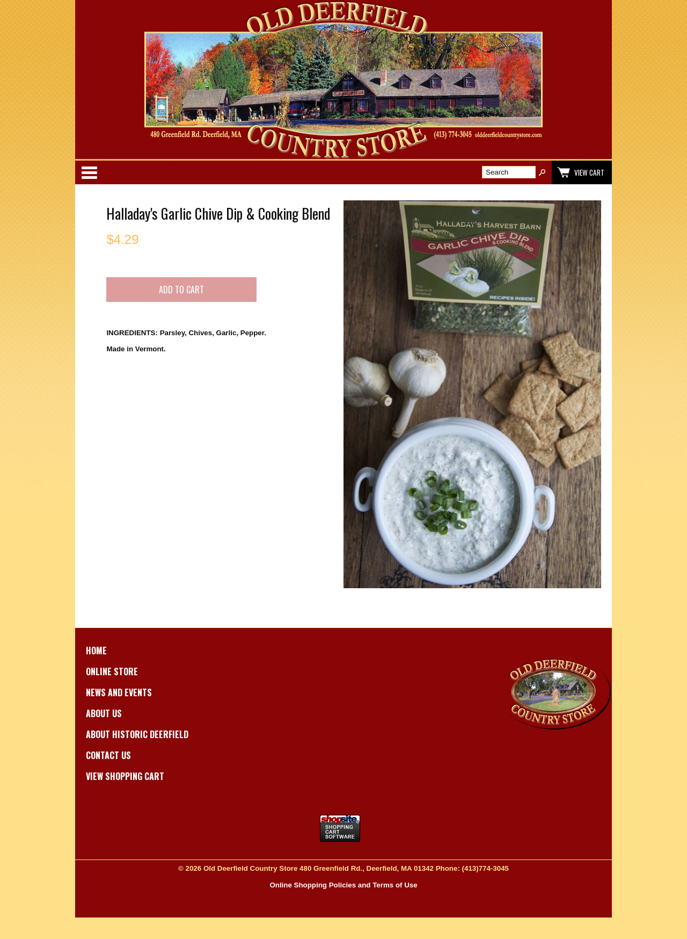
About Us (104, 713)
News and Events (119, 692)
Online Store (112, 671)
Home (96, 650)
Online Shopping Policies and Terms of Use (343, 885)
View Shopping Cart (125, 776)
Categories (89, 172)
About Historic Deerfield (137, 734)
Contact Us (108, 755)
